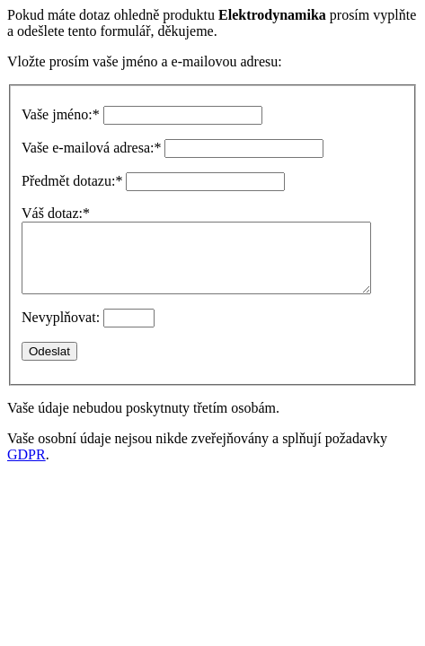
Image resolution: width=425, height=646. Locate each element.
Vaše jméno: (61, 114)
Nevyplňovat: (61, 330)
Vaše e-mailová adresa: (91, 147)
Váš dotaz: (56, 213)
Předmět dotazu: (72, 180)
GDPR (26, 468)
